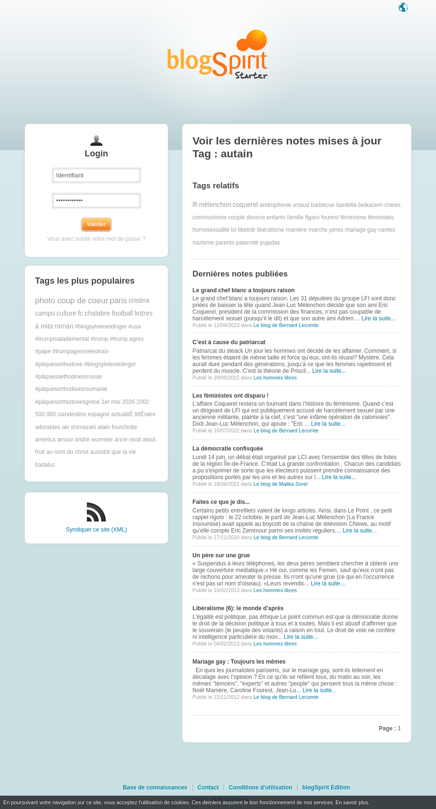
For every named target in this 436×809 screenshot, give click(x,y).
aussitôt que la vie (113, 452)
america (45, 439)
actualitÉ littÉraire (133, 414)
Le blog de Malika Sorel (280, 484)
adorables (48, 427)
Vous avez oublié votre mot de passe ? (96, 239)
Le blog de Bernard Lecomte (285, 325)
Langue (404, 8)
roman (64, 326)
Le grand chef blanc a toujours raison (244, 290)
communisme (210, 217)
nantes (386, 229)
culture (66, 313)
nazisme (203, 242)
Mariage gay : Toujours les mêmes (239, 661)
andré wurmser (94, 439)
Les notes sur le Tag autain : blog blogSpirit (218, 54)
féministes (381, 217)
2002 (142, 402)
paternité (247, 242)
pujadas (270, 242)
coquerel (245, 204)
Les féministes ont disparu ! (231, 395)
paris (118, 300)
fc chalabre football (105, 313)
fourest (330, 217)
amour (65, 439)
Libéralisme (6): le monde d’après (238, 608)
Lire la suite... (378, 318)
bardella (346, 205)
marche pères (325, 229)
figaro (312, 217)
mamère (296, 229)
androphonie (275, 205)
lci (233, 229)
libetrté (246, 229)
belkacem (370, 205)
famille (295, 217)
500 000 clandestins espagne (72, 414)
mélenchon (215, 204)
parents (225, 242)
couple (236, 217)
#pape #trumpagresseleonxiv (72, 351)
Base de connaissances (155, 787)
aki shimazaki (79, 427)
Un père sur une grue (221, 555)
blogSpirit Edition (326, 787)
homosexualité (211, 229)
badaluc (45, 464)
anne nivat (127, 439)
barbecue (322, 205)
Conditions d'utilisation (260, 787)
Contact (208, 787)
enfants (276, 217)
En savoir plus (351, 802)
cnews (392, 205)
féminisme (353, 217)
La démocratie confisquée (228, 448)
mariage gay (360, 229)
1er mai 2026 (118, 402)
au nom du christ (67, 452)
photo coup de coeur (71, 300)
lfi (195, 204)
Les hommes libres (275, 377)
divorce (256, 217)
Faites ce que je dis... (221, 502)
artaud (301, 205)
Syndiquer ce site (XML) (96, 529)
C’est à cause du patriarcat (229, 342)
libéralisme (270, 229)
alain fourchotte (117, 427)
